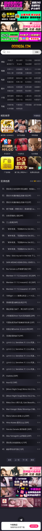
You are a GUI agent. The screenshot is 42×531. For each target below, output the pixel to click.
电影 (3, 79)
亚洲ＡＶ (10, 69)
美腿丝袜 (10, 91)
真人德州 (19, 60)
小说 (3, 97)
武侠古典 (37, 96)
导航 (3, 106)
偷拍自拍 (19, 78)
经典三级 (19, 82)
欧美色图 (28, 87)
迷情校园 (10, 100)
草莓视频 (28, 105)
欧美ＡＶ (28, 69)
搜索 (36, 52)
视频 (3, 71)
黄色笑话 (28, 100)
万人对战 (28, 60)
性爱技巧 (37, 100)
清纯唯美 (19, 91)
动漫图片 (37, 87)
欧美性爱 (37, 78)
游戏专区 (37, 60)
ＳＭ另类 (37, 73)
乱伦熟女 (28, 82)
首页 (9, 460)
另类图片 (37, 91)
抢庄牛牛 (37, 64)
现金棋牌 (28, 64)
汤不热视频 (37, 105)
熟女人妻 (10, 73)
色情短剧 (19, 108)
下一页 (25, 460)
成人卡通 (28, 78)
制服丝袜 (10, 82)
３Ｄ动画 (37, 69)
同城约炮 (10, 105)
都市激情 (10, 96)
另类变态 (37, 82)
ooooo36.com (21, 46)
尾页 (32, 460)
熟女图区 (28, 91)
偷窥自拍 (10, 87)
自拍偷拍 (19, 69)
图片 (3, 88)
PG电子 (10, 60)
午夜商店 (19, 105)
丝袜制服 (19, 73)
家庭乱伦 (19, 96)
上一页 (17, 460)
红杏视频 (10, 108)
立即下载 (34, 526)
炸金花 (19, 64)
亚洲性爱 (10, 78)
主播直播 (28, 73)
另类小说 (19, 100)
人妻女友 (28, 96)
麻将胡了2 (10, 64)
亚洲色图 (19, 87)
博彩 (3, 62)
